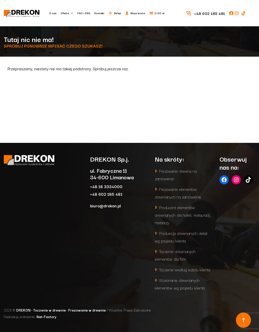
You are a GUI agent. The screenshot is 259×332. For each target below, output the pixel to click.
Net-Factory (46, 316)
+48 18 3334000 (106, 186)
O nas (53, 13)
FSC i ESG (83, 13)
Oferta (67, 13)
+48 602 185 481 (106, 194)
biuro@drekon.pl (105, 205)
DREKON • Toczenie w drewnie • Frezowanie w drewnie (61, 310)
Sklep (117, 13)
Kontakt (99, 13)
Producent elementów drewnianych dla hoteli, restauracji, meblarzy (183, 215)
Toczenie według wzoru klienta (184, 269)
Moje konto (138, 13)
